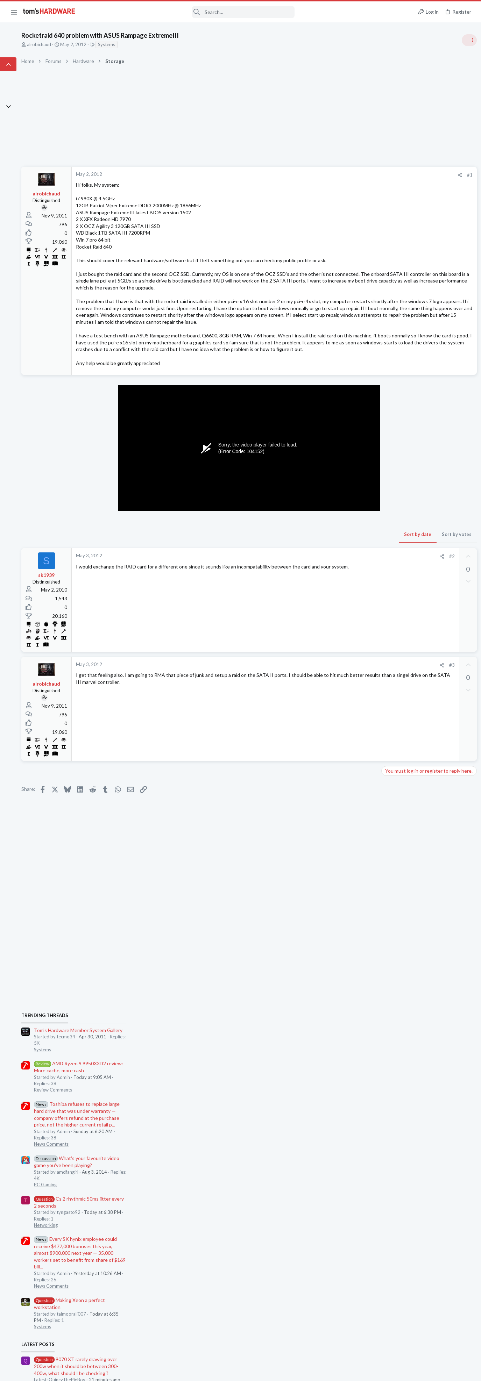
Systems (165, 44)
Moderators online (394, 1000)
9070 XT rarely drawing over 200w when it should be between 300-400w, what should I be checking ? (424, 731)
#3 (337, 706)
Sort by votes (342, 575)
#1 (355, 175)
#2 (337, 597)
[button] (14, 12)
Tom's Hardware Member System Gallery (426, 395)
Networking (393, 590)
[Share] (345, 175)
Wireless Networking (403, 949)
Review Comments (401, 454)
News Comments (399, 508)
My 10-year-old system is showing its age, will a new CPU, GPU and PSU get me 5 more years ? (427, 772)
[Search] (190, 12)
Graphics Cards (397, 750)
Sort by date (303, 575)
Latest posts (385, 709)
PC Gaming (393, 549)
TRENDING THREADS (392, 380)
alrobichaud (98, 44)
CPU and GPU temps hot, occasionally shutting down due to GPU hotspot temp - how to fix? (425, 813)
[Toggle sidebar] (466, 40)
